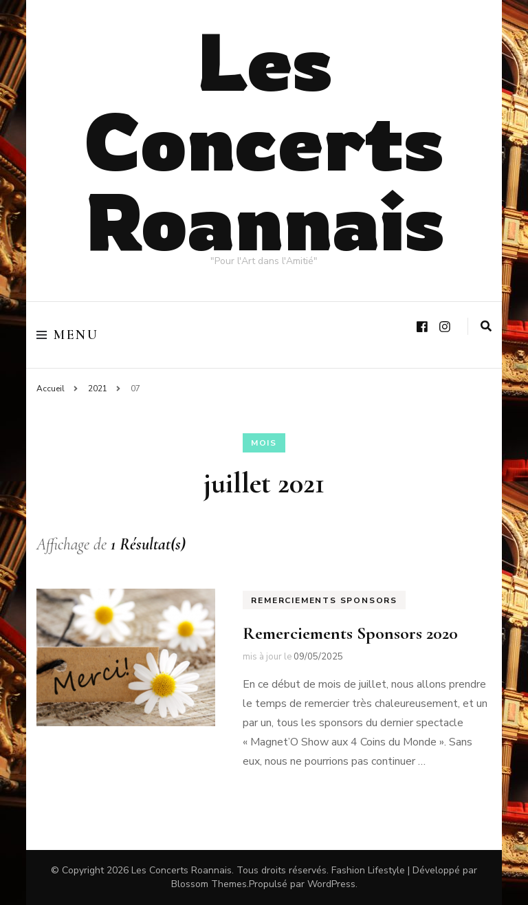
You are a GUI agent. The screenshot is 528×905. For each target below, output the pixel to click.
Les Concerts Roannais (264, 140)
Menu (67, 335)
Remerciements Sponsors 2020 (350, 633)
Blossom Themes (209, 884)
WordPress (331, 884)
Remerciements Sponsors (324, 600)
